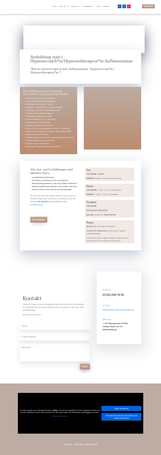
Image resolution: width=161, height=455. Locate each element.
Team (98, 6)
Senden (85, 366)
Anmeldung (87, 6)
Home (54, 6)
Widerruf (89, 444)
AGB (95, 444)
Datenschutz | (80, 444)
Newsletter (148, 6)
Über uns (62, 6)
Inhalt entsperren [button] (121, 408)
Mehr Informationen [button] (59, 416)
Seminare (74, 6)
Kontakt (106, 6)
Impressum (68, 444)
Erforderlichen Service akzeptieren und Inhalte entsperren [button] (121, 416)
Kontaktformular (36, 204)
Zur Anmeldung (38, 219)
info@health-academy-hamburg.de (118, 309)
